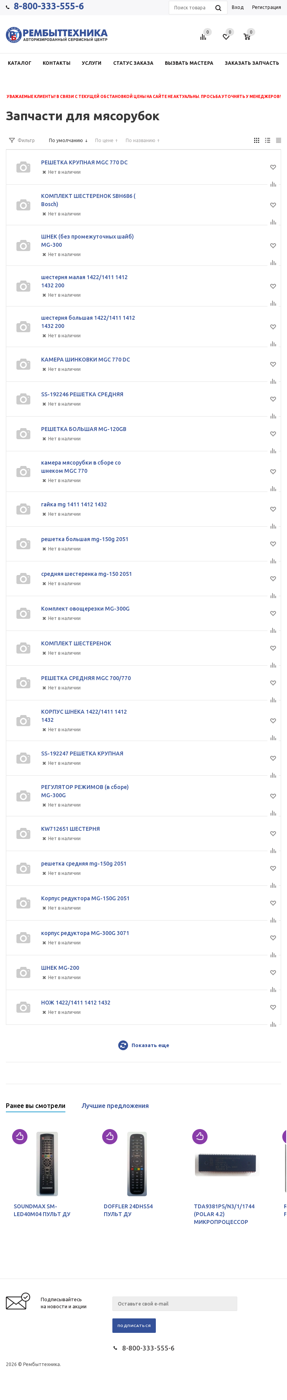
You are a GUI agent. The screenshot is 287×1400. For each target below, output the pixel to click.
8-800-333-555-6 (49, 6)
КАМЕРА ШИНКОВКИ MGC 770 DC (85, 359)
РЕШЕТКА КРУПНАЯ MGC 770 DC (84, 162)
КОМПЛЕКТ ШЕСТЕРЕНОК (76, 643)
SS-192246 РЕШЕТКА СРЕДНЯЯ (82, 394)
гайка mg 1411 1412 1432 (74, 504)
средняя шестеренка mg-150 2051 (86, 574)
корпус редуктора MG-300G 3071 (85, 933)
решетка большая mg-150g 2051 (84, 539)
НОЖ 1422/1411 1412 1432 (75, 1002)
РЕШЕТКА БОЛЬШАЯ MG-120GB (83, 429)
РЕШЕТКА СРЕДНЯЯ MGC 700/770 (86, 678)
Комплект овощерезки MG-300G (85, 609)
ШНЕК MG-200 (60, 968)
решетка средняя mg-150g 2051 (83, 863)
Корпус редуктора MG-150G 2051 (85, 898)
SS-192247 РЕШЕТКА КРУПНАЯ (82, 753)
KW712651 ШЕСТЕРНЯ (70, 829)
